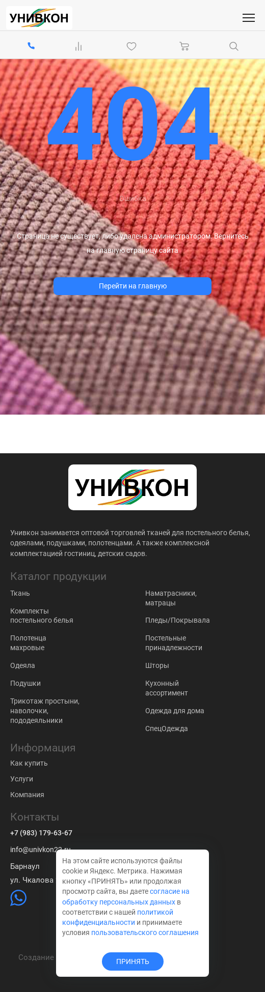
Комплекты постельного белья (41, 616)
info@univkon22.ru (40, 849)
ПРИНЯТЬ (132, 961)
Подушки (25, 683)
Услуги (21, 779)
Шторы (157, 665)
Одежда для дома (174, 711)
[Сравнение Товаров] (80, 46)
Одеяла (22, 665)
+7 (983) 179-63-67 (41, 833)
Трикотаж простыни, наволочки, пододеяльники (45, 710)
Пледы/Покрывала (177, 620)
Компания (27, 795)
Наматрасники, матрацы (171, 598)
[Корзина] (184, 46)
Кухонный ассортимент (166, 688)
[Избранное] (133, 46)
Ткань (20, 593)
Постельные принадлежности (173, 643)
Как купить (29, 763)
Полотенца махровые (28, 643)
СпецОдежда (166, 728)
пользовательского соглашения (145, 932)
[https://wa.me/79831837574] (18, 903)
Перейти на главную (133, 286)
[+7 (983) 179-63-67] (31, 46)
